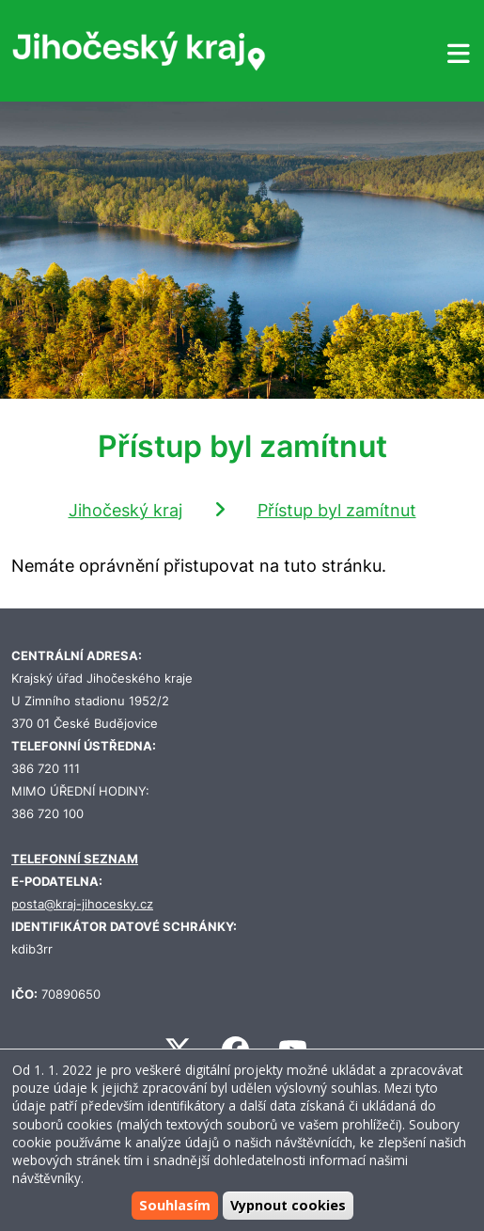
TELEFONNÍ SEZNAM (74, 859)
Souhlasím (175, 1205)
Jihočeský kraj (125, 510)
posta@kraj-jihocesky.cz (82, 904)
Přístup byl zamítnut (337, 510)
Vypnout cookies (288, 1205)
